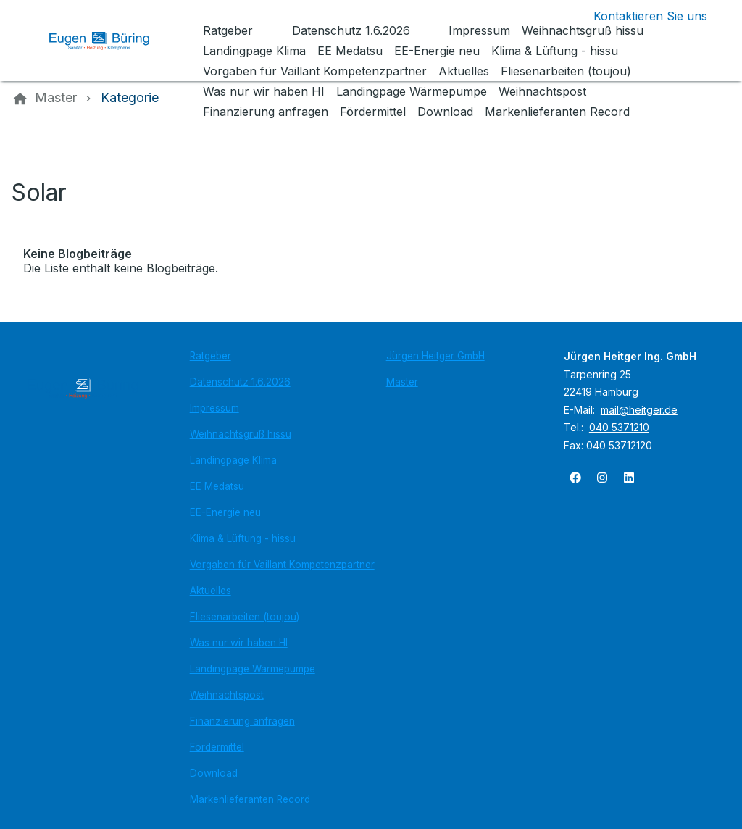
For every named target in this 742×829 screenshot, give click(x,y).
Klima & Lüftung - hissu (243, 538)
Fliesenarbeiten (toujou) (244, 616)
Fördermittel (217, 747)
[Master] (56, 98)
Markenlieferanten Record (250, 799)
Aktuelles (210, 590)
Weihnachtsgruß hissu (240, 434)
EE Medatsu (217, 486)
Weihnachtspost (227, 695)
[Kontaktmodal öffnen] (638, 16)
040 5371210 (619, 427)
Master (402, 382)
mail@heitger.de (639, 410)
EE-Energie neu (225, 512)
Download (214, 773)
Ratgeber (210, 356)
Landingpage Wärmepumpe (252, 669)
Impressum (214, 408)
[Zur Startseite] (110, 40)
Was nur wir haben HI (239, 643)
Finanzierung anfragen (242, 721)
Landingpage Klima (233, 460)
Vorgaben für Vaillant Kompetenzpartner (282, 564)
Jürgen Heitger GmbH (435, 356)
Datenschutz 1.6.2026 (240, 382)
